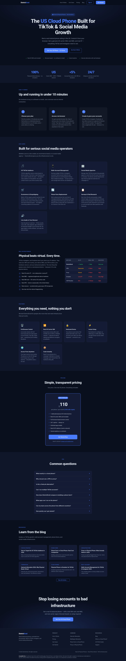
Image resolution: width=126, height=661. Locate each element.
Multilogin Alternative (75, 639)
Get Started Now (63, 437)
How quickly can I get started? (63, 511)
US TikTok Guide (99, 642)
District (25, 3)
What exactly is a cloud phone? (63, 473)
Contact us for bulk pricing (67, 441)
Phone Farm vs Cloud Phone (77, 642)
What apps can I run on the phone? (63, 500)
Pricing (78, 2)
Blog (83, 2)
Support (97, 644)
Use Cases (71, 2)
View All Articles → (63, 580)
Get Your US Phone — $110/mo (56, 50)
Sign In (90, 2)
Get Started (101, 2)
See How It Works (75, 50)
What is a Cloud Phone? (101, 639)
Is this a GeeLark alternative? (63, 484)
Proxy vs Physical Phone (76, 644)
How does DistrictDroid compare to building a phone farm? (63, 495)
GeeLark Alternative (75, 636)
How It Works (63, 2)
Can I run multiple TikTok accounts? (63, 490)
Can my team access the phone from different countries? (63, 506)
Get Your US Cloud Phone (63, 619)
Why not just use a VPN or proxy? (63, 479)
